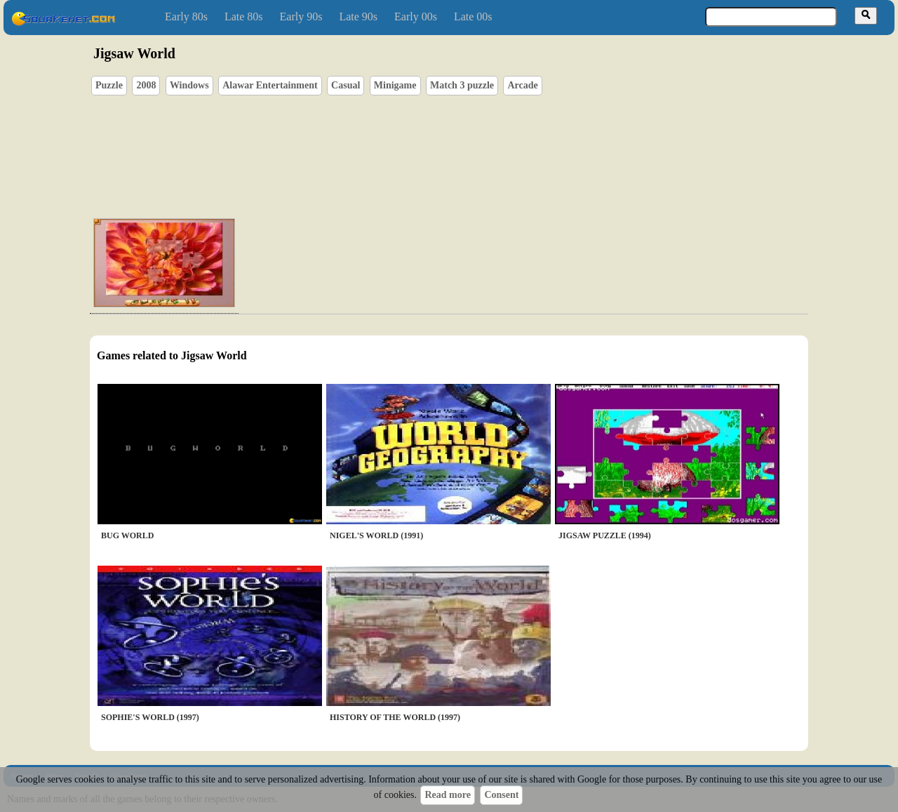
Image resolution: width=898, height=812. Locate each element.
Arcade (522, 85)
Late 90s (358, 16)
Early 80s (186, 16)
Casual (345, 85)
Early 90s (301, 16)
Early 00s (415, 16)
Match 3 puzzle (462, 85)
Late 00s (473, 16)
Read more (447, 795)
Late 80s (243, 16)
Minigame (395, 85)
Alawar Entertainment (269, 85)
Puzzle (109, 85)
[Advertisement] (489, 141)
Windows (189, 85)
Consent (501, 795)
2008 (146, 85)
